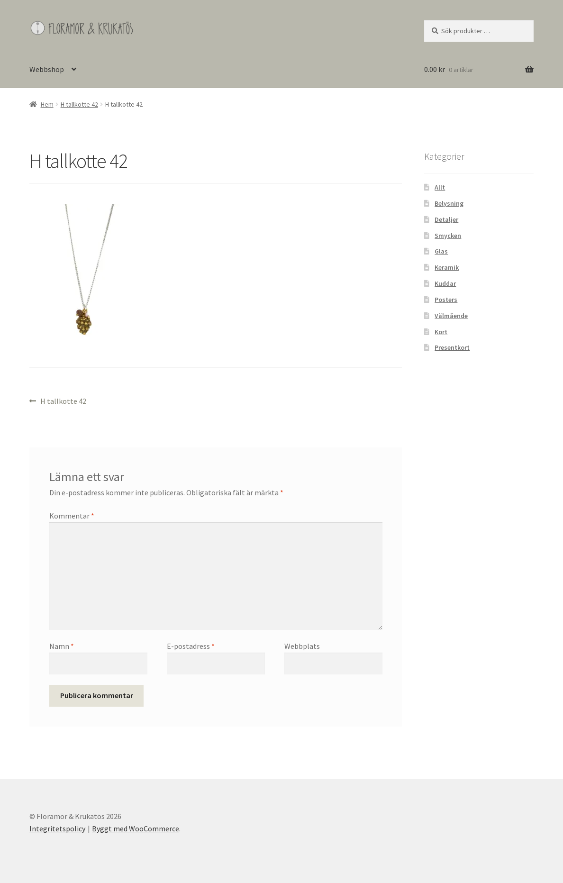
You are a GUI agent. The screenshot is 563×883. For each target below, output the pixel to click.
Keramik (447, 267)
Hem (47, 104)
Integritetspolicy (57, 828)
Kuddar (445, 283)
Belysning (449, 203)
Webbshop (46, 69)
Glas (441, 251)
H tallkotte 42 (79, 104)
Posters (446, 299)
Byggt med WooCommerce (135, 828)
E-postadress (191, 646)
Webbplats (302, 646)
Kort (441, 332)
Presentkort (452, 347)
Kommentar (71, 515)
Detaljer (446, 219)
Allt (440, 187)
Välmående (451, 315)
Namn (61, 646)
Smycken (448, 235)
